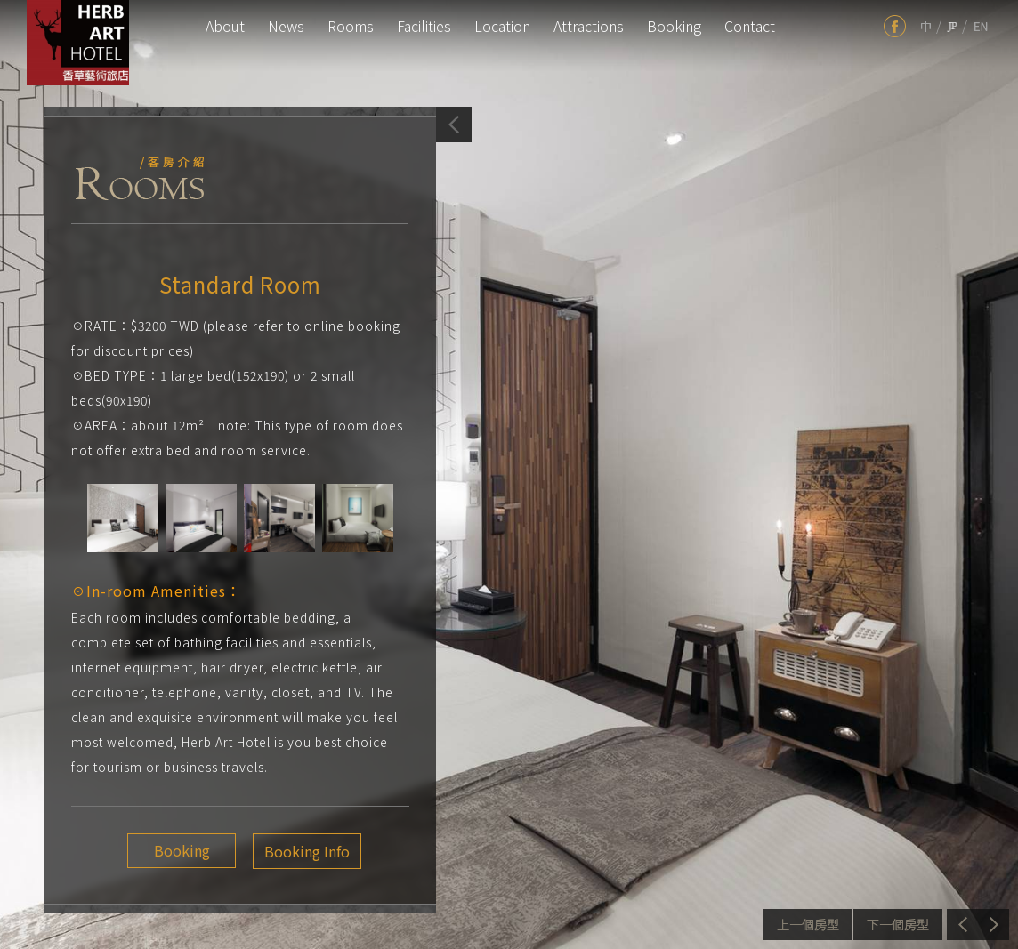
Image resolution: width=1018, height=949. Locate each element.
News (286, 25)
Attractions (588, 25)
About (225, 25)
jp (951, 26)
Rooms (350, 25)
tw (925, 26)
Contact (749, 25)
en (981, 26)
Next (897, 924)
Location (502, 25)
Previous (808, 924)
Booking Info (299, 851)
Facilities (424, 25)
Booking (674, 25)
